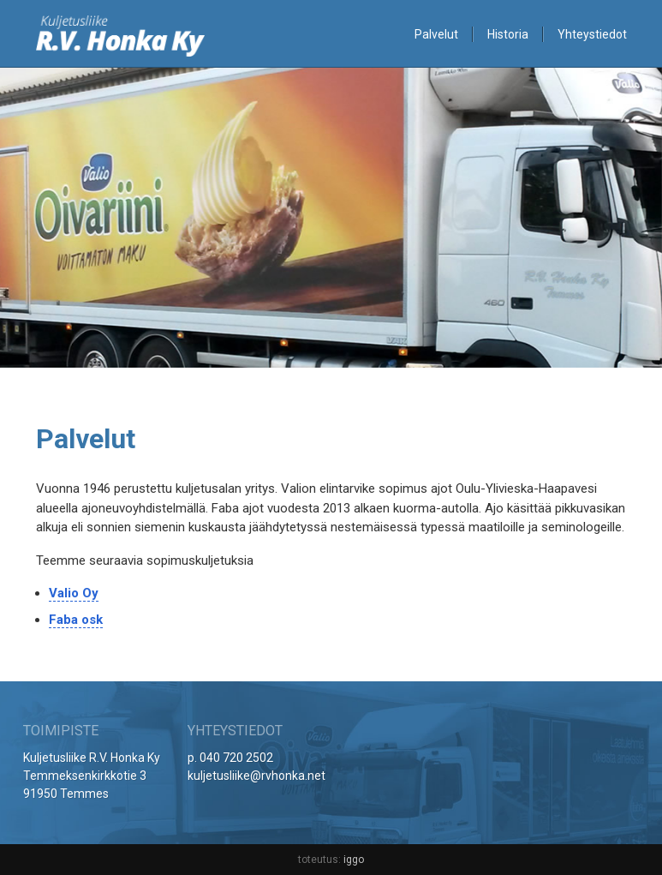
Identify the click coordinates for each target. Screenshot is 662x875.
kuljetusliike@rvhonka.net (256, 775)
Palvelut (436, 34)
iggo (353, 860)
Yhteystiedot (592, 34)
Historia (507, 34)
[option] (331, 219)
